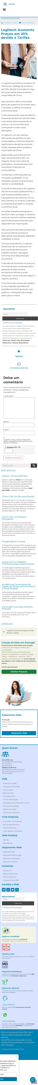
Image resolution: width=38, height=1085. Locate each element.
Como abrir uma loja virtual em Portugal (17, 608)
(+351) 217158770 (8, 1005)
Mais (11, 1070)
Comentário (8, 396)
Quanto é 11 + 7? (12, 447)
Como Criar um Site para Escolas (18, 496)
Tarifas (19, 356)
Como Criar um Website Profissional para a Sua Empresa (18, 563)
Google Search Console (13, 541)
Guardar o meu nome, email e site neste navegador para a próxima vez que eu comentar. (17, 441)
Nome (6, 422)
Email (6, 430)
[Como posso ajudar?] (33, 1080)
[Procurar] (34, 466)
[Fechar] (22, 1056)
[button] (4, 9)
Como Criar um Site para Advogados (14, 518)
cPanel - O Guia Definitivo (15, 476)
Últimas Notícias (10, 18)
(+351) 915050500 (8, 1021)
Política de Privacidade (13, 323)
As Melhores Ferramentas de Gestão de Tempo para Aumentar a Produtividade (18, 586)
